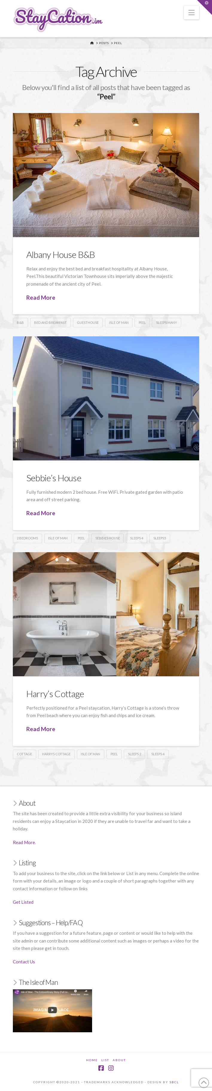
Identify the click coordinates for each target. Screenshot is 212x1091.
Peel (142, 322)
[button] (191, 12)
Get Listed (23, 902)
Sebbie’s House (53, 477)
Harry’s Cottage (55, 693)
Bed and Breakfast (50, 322)
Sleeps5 (159, 538)
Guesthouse (88, 322)
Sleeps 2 (134, 754)
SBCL (174, 1082)
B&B (20, 322)
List (105, 1060)
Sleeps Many (166, 322)
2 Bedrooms (27, 538)
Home (92, 1060)
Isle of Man (119, 322)
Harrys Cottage (56, 754)
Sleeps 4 (136, 538)
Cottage (24, 754)
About (119, 1060)
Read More (40, 297)
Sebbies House (107, 538)
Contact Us (24, 961)
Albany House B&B (60, 254)
